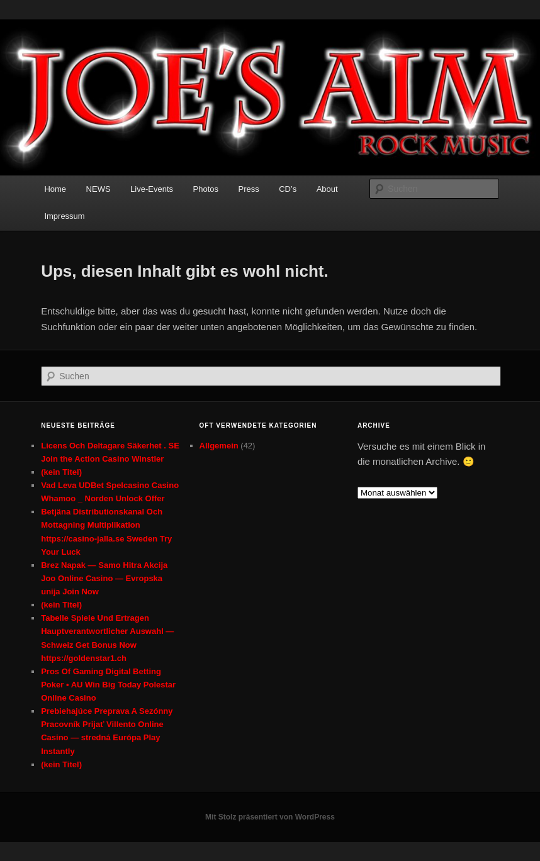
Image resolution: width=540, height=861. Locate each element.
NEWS (98, 189)
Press (248, 189)
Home (55, 189)
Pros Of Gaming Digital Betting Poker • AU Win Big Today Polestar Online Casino (108, 685)
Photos (205, 189)
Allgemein (219, 445)
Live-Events (151, 189)
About (327, 189)
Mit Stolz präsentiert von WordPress (270, 817)
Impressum (64, 216)
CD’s (287, 189)
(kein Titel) (61, 472)
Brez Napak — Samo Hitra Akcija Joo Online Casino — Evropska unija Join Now (104, 578)
